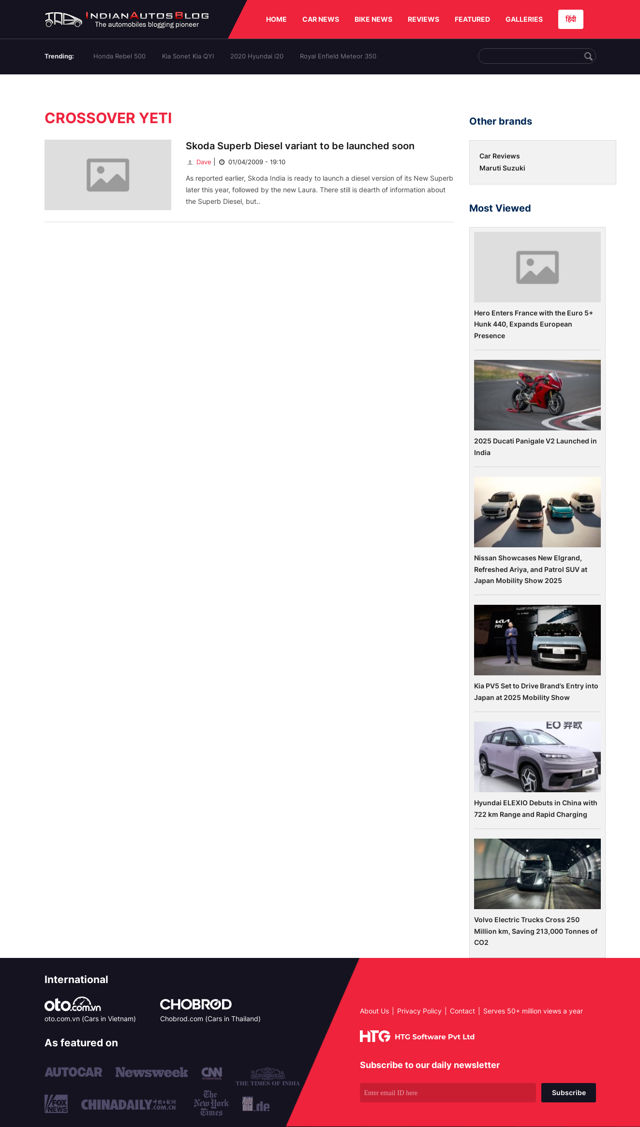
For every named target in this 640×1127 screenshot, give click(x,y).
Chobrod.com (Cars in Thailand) (210, 1018)
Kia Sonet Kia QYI (188, 56)
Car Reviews (499, 156)
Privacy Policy (419, 1011)
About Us (374, 1011)
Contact (462, 1011)
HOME (276, 19)
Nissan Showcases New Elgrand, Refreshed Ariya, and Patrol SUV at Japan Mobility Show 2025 (530, 569)
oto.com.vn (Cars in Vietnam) (90, 1018)
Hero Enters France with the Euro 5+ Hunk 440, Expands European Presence (533, 324)
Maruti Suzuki (502, 168)
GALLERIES (524, 19)
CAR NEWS (320, 19)
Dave (198, 162)
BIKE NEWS (373, 19)
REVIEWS (423, 19)
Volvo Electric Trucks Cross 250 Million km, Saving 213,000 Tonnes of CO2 (535, 930)
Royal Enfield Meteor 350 (338, 56)
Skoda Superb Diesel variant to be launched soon (300, 146)
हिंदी (571, 19)
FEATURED (472, 19)
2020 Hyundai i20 (256, 56)
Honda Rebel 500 (119, 56)
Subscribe (569, 1092)
